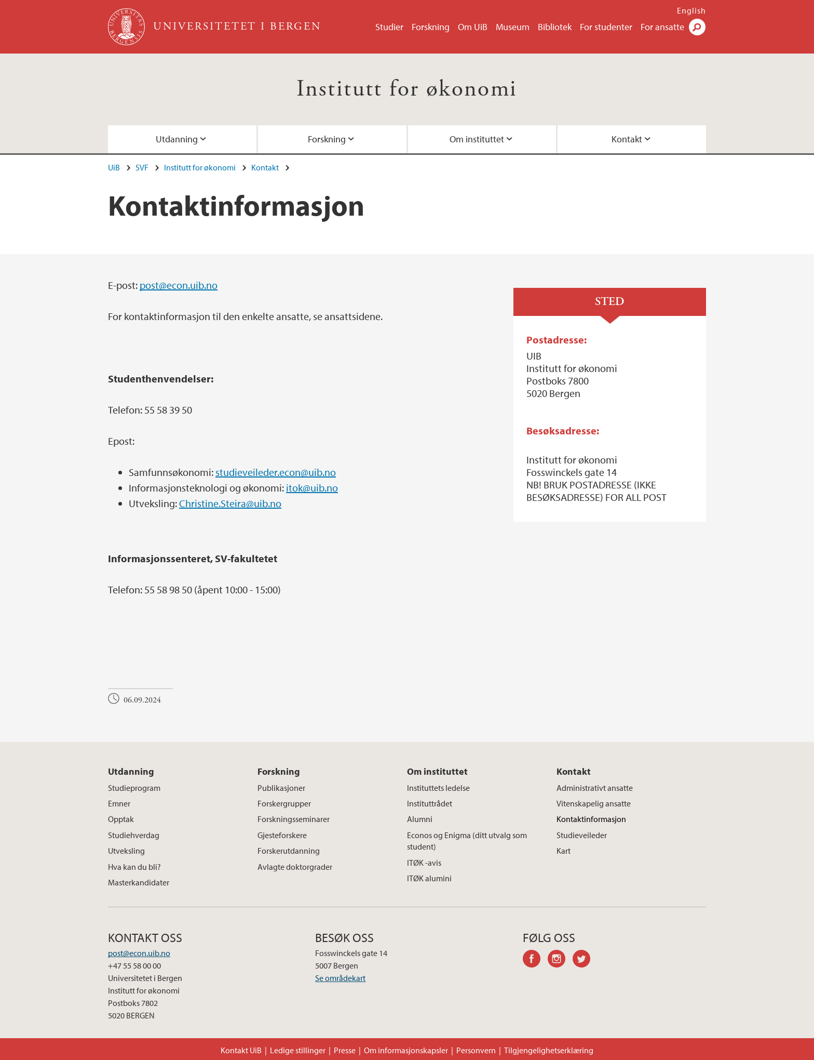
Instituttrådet (429, 803)
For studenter (606, 27)
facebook (535, 960)
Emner (119, 803)
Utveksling (126, 850)
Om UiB (472, 27)
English (691, 10)
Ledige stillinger (297, 1050)
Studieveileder (582, 835)
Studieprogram (134, 788)
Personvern (476, 1050)
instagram (560, 960)
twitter (585, 960)
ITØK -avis (424, 862)
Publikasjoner (281, 788)
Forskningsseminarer (293, 819)
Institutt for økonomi (406, 89)
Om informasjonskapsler (406, 1050)
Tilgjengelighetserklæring (548, 1050)
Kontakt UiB (241, 1050)
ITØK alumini (429, 878)
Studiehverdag (133, 835)
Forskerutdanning (288, 850)
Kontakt (627, 139)
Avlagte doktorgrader (294, 867)
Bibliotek (555, 27)
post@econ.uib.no (179, 285)
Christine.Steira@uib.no (230, 503)
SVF (141, 167)
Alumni (419, 819)
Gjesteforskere (282, 835)
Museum (513, 27)
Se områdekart (340, 978)
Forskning (431, 27)
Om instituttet (477, 139)
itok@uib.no (312, 487)
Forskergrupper (284, 803)
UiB (114, 167)
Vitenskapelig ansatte (594, 803)
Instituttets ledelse (438, 788)
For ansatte (662, 27)
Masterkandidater (138, 882)
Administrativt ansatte (595, 788)
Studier (389, 27)
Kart (564, 850)
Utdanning (177, 139)
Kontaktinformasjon (591, 819)
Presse (345, 1050)
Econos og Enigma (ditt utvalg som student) (467, 841)
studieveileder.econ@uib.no (275, 472)
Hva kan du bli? (134, 867)
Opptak (121, 819)
